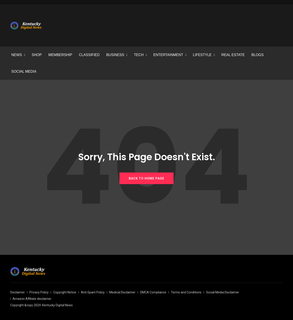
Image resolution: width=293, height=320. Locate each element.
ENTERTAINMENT (168, 55)
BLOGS (257, 55)
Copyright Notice (64, 292)
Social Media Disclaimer (222, 292)
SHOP (37, 55)
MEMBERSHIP (60, 55)
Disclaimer (17, 292)
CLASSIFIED (89, 55)
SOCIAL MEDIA (23, 71)
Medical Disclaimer (122, 292)
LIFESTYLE (202, 55)
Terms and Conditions (186, 292)
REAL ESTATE (233, 55)
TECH (139, 55)
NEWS (16, 55)
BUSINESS (115, 55)
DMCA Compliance (153, 292)
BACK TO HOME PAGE (146, 178)
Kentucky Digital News (57, 305)
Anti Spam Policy (93, 292)
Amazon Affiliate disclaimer (32, 298)
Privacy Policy (39, 292)
